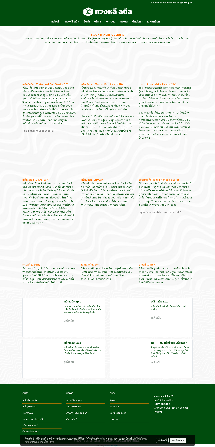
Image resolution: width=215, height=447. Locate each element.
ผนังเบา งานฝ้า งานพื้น (33, 419)
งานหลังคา (27, 413)
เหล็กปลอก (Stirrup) (92, 180)
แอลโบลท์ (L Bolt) (90, 265)
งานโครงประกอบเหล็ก (76, 413)
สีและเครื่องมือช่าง (30, 431)
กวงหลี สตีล (72, 21)
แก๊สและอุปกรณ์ (29, 425)
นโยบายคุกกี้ (49, 441)
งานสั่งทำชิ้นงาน (74, 406)
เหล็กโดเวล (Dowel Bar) (35, 180)
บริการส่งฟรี (71, 419)
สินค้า (87, 21)
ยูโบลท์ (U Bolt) (147, 265)
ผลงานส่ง (114, 406)
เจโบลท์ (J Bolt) (31, 265)
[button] (164, 21)
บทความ (110, 21)
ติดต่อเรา (137, 21)
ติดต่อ (113, 400)
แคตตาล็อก (153, 21)
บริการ (98, 21)
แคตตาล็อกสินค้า (118, 413)
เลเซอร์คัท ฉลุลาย (74, 400)
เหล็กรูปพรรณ (29, 406)
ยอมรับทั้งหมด (178, 440)
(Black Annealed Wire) (165, 180)
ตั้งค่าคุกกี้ (162, 440)
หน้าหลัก (55, 21)
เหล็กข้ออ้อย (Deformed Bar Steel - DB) (45, 84)
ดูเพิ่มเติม (69, 320)
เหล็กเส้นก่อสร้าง (30, 400)
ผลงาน (124, 21)
